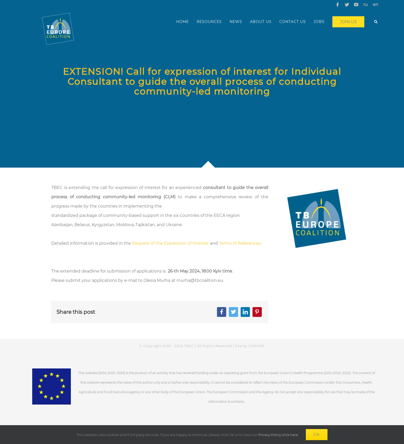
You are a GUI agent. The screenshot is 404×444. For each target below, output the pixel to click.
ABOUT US (261, 21)
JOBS (319, 21)
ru (365, 4)
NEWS (236, 21)
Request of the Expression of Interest (170, 243)
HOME (182, 21)
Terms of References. (240, 243)
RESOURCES (209, 21)
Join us (348, 21)
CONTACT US (292, 21)
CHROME (256, 346)
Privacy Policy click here (278, 435)
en (375, 4)
